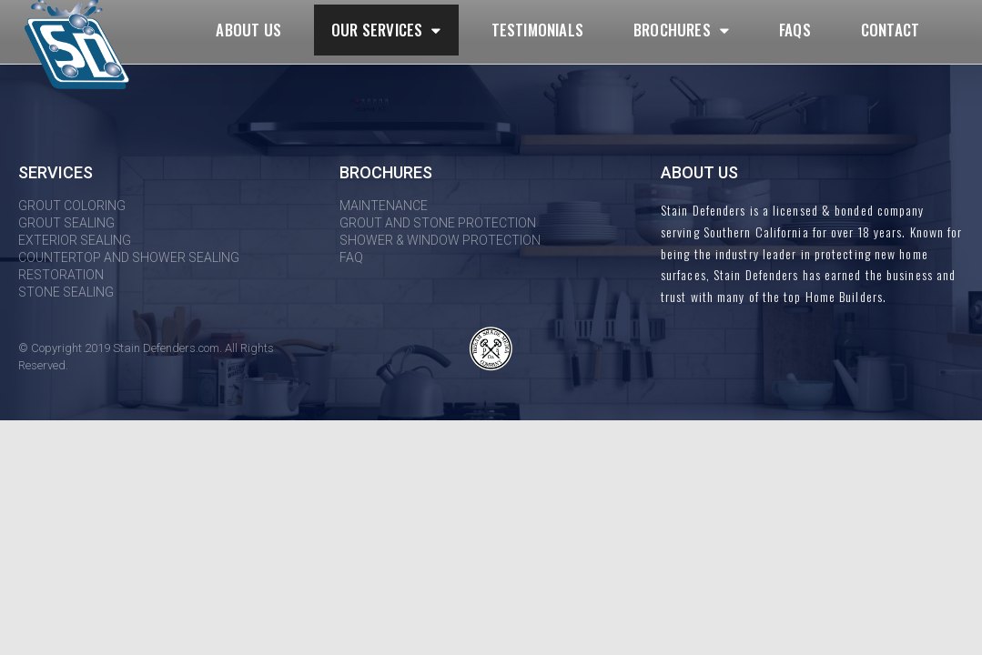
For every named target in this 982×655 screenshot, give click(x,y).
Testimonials (537, 29)
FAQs (795, 29)
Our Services (386, 30)
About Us (248, 29)
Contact (890, 29)
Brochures (681, 30)
